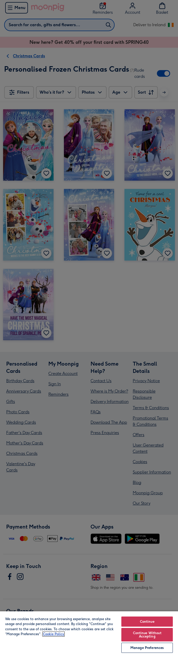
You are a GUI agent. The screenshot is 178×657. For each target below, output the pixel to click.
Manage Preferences (147, 648)
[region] (89, 634)
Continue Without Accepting (147, 634)
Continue (147, 622)
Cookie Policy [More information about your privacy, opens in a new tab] (53, 634)
